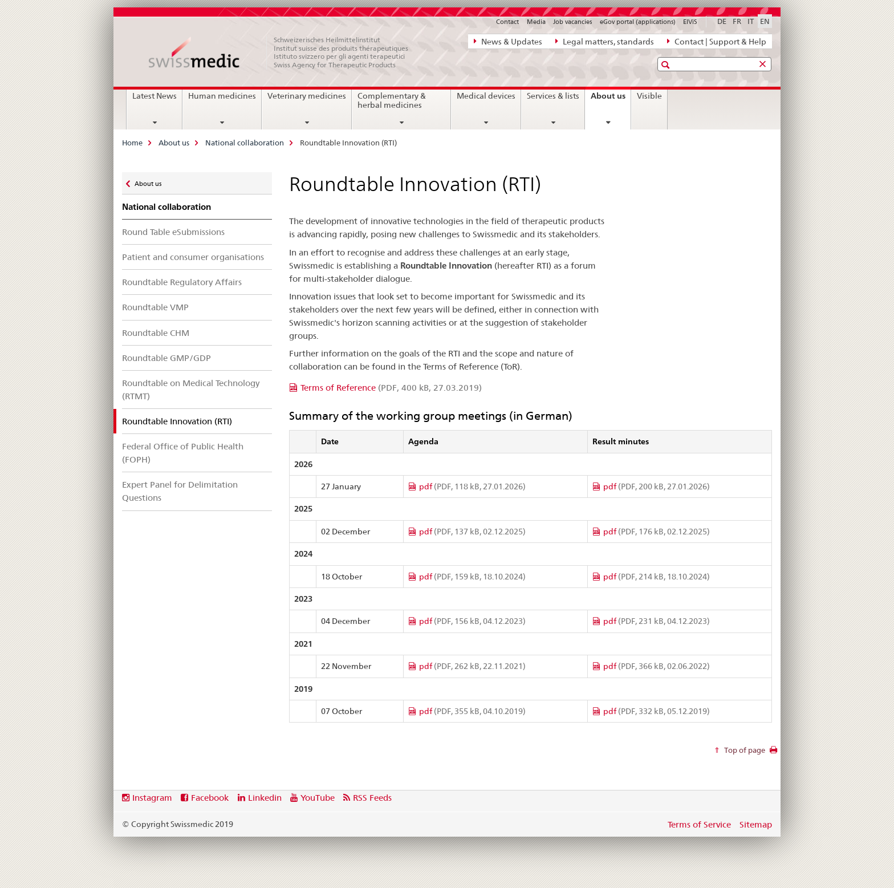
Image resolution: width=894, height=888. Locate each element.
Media (536, 22)
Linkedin (265, 797)
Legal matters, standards (604, 41)
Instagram (152, 797)
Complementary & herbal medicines (391, 100)
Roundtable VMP (155, 307)
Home (132, 142)
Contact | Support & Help (716, 41)
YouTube (317, 797)
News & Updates (508, 41)
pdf (472, 486)
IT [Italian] (750, 21)
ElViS (690, 22)
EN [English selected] (765, 21)
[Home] (284, 52)
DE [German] (721, 21)
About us (611, 100)
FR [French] (737, 21)
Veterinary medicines (306, 95)
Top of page (743, 750)
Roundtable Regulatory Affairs (182, 282)
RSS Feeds (372, 797)
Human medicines (222, 95)
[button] (666, 65)
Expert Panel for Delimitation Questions (180, 491)
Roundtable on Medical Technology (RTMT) (190, 390)
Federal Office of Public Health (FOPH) (182, 453)
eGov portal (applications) (638, 22)
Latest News (154, 95)
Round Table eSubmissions (173, 231)
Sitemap (755, 824)
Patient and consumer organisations (193, 257)
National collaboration (244, 142)
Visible (649, 95)
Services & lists (553, 95)
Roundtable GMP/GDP (166, 357)
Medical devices (486, 95)
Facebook (210, 797)
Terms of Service (699, 824)
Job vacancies (572, 22)
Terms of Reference (391, 387)
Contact (507, 22)
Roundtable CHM (155, 332)
